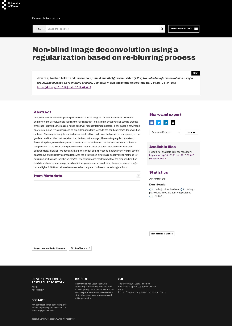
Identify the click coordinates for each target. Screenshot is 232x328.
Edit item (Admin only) (80, 250)
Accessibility (38, 292)
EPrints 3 (103, 288)
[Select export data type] (164, 134)
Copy (194, 74)
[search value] (102, 30)
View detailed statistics (162, 236)
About (35, 289)
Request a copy (158, 160)
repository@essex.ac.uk (43, 312)
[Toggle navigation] (183, 30)
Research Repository (52, 19)
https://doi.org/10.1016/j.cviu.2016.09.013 (64, 89)
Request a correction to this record (49, 250)
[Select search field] (39, 30)
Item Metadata (48, 178)
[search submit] (162, 30)
